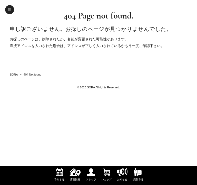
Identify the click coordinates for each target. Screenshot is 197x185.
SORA (14, 74)
